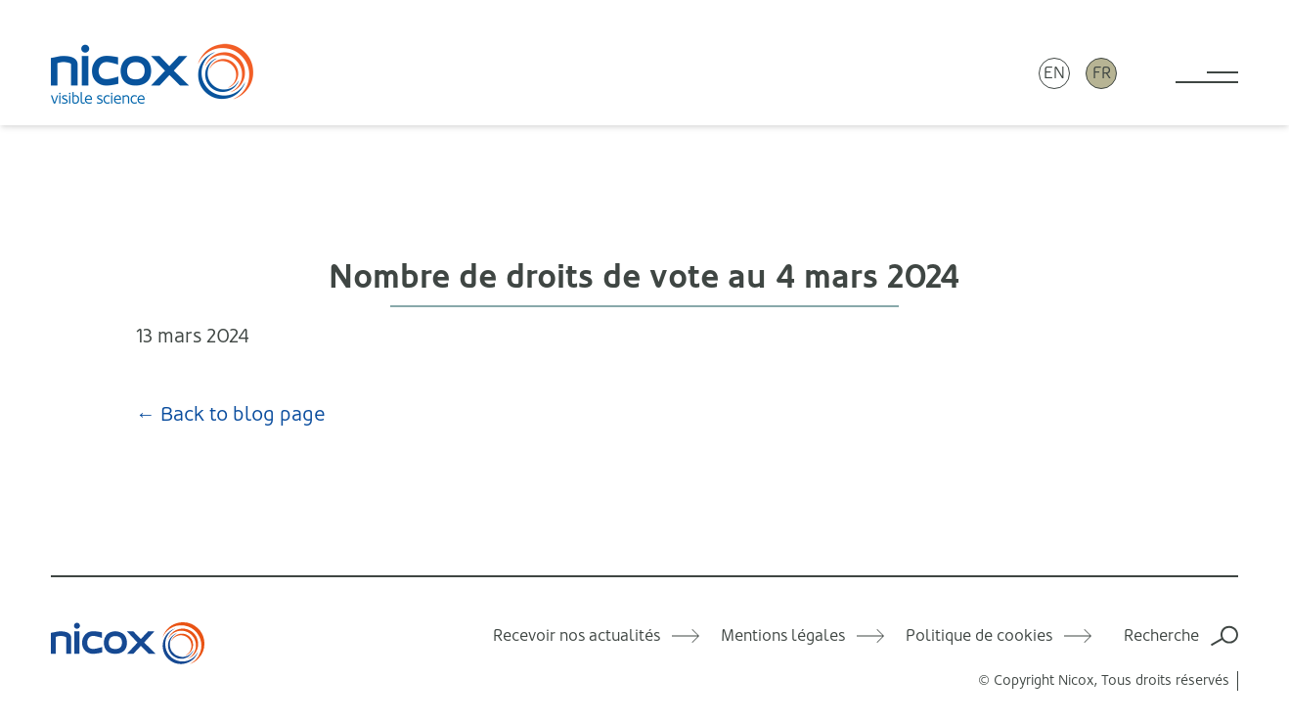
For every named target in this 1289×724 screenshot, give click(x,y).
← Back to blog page (231, 414)
